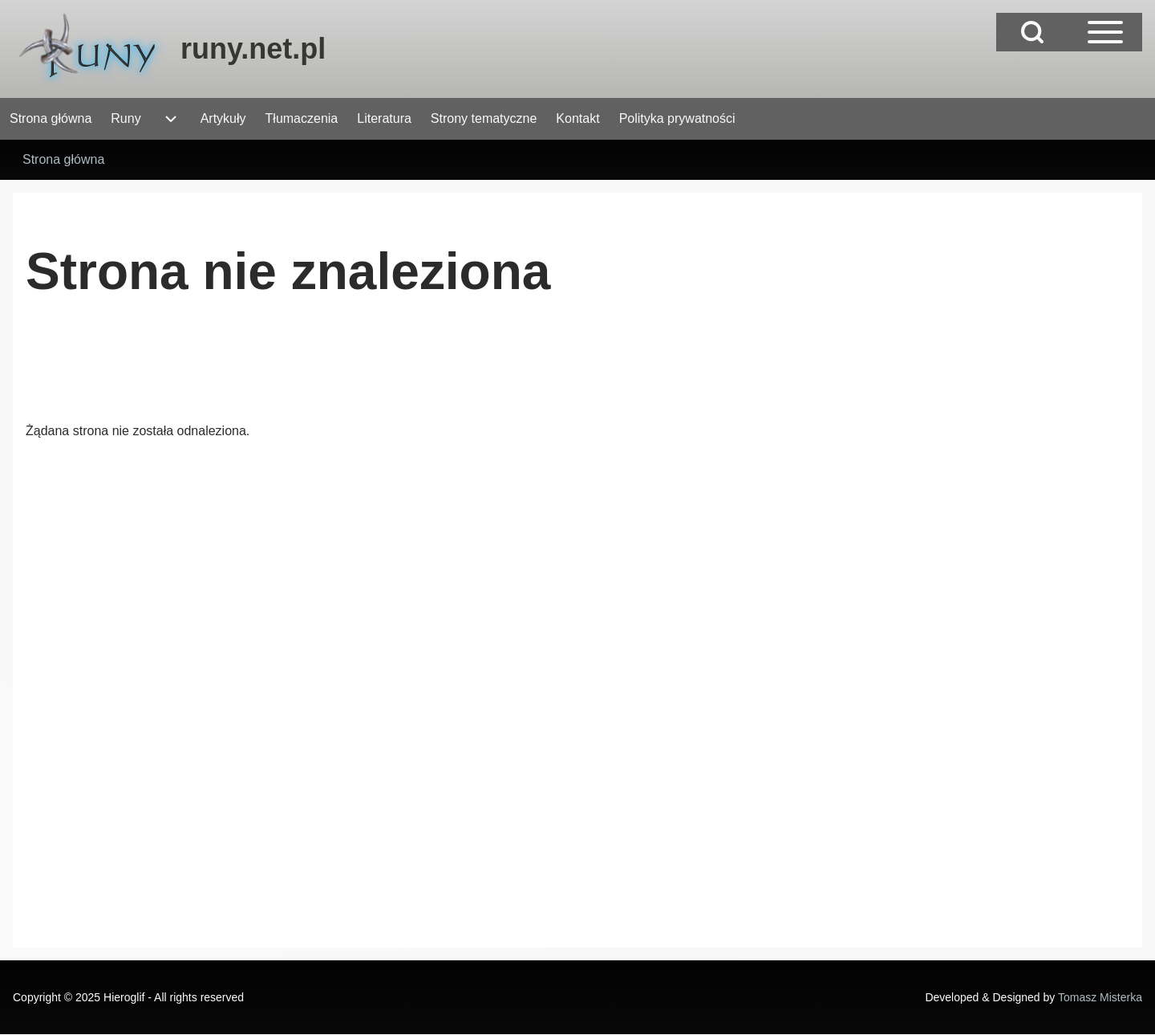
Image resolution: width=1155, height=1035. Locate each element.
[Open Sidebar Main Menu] (1105, 32)
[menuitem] (50, 119)
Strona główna (63, 159)
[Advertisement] (318, 373)
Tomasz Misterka (1100, 997)
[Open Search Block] (1032, 32)
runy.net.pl (253, 48)
